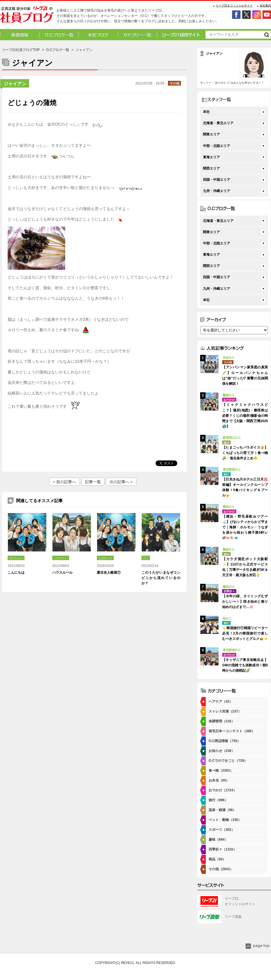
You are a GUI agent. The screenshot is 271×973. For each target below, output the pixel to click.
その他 (174, 83)
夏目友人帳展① (109, 573)
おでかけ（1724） (223, 790)
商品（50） (217, 859)
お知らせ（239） (222, 751)
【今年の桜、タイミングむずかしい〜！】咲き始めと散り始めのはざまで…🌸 (245, 601)
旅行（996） (218, 800)
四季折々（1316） (223, 849)
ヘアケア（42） (221, 701)
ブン (145, 558)
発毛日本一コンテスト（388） (232, 731)
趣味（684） (218, 839)
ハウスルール (62, 573)
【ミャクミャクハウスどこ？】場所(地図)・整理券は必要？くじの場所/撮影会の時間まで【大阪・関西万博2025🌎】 (245, 415)
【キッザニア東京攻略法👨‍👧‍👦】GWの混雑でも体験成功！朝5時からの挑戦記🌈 (245, 665)
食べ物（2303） (221, 770)
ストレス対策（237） (225, 711)
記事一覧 (93, 482)
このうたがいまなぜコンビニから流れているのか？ (160, 578)
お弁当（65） (219, 780)
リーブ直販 (233, 917)
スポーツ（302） (222, 830)
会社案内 (265, 5)
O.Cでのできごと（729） (228, 761)
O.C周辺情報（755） (225, 741)
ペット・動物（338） (225, 820)
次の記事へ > (121, 482)
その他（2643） (221, 869)
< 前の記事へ (64, 482)
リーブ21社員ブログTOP (21, 50)
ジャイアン (15, 83)
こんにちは (16, 573)
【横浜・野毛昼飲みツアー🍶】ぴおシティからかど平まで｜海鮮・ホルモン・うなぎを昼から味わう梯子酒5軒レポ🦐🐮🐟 (245, 527)
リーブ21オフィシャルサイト (234, 5)
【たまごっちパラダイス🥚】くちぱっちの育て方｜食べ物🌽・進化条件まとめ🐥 (245, 453)
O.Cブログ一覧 (57, 50)
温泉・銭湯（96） (222, 810)
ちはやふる (105, 558)
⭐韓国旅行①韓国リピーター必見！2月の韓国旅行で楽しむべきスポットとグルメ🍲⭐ (245, 633)
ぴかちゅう (16, 558)
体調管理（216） (222, 721)
